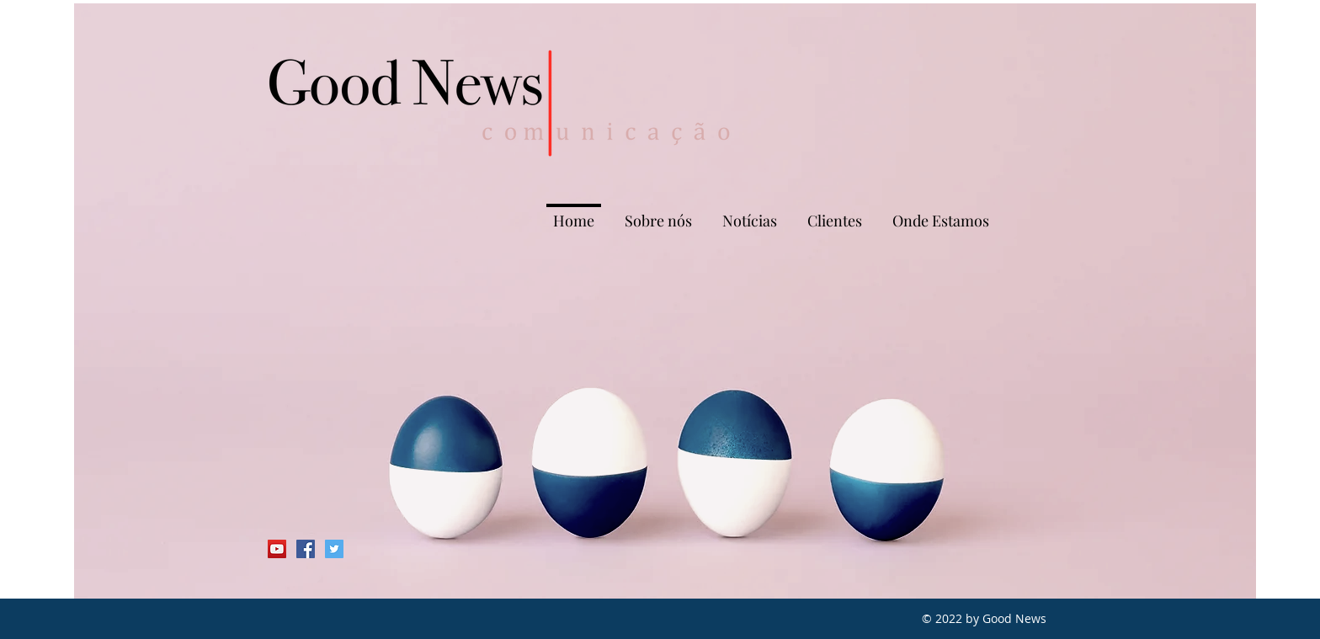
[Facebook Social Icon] (305, 549)
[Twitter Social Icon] (334, 549)
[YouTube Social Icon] (277, 549)
